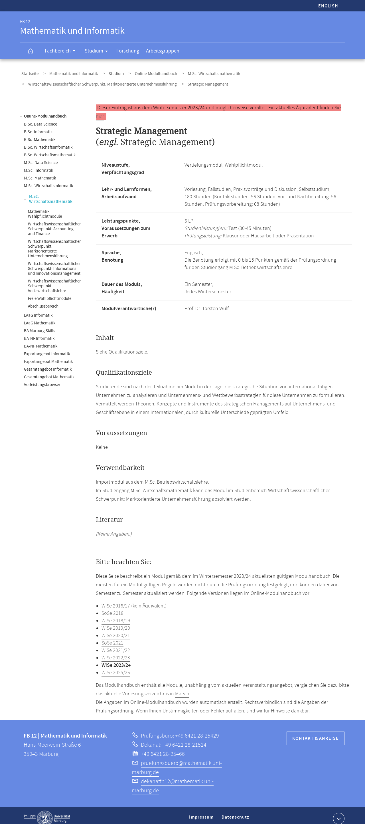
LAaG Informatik (38, 309)
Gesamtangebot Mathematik (49, 371)
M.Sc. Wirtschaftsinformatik (48, 180)
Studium (98, 52)
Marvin (182, 687)
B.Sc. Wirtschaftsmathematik (50, 149)
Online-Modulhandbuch (142, 72)
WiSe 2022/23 (116, 652)
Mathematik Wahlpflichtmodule (45, 208)
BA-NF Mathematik (40, 340)
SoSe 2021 (112, 637)
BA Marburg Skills (39, 325)
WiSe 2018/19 (116, 614)
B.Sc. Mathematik (39, 133)
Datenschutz (236, 813)
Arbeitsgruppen (162, 51)
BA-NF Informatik (39, 332)
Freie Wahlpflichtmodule (49, 292)
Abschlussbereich (43, 300)
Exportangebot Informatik (47, 348)
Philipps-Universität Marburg (47, 813)
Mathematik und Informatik (68, 72)
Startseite (28, 72)
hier (100, 110)
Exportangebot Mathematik (48, 355)
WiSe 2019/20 (116, 622)
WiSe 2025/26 (116, 666)
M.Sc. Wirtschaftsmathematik (196, 72)
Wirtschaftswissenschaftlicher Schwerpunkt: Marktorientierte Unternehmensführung (101, 80)
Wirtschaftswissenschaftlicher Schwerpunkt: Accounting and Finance (54, 223)
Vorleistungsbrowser (42, 378)
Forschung (127, 51)
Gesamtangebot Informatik (48, 363)
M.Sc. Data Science (41, 156)
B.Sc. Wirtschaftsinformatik (48, 141)
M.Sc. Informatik (38, 164)
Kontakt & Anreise (315, 733)
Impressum (202, 813)
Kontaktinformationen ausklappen (338, 812)
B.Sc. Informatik (38, 126)
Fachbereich (62, 52)
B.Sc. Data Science (40, 118)
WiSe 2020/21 (116, 629)
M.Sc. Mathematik (40, 172)
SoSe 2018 (112, 607)
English (328, 6)
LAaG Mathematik (39, 317)
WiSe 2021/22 (116, 644)
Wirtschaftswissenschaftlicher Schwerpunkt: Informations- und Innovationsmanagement (54, 262)
